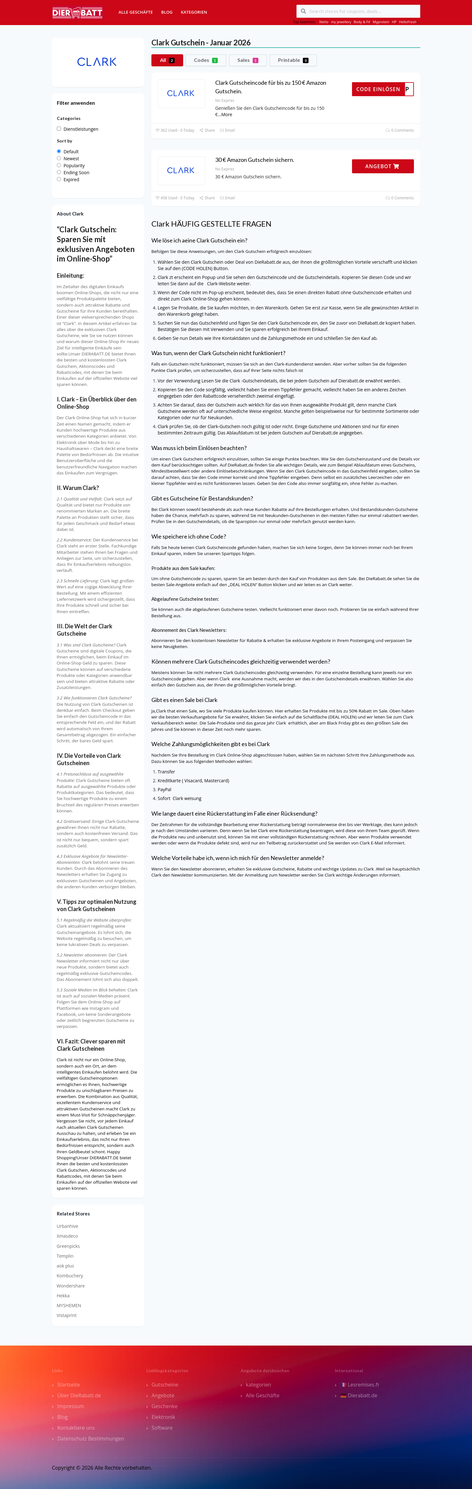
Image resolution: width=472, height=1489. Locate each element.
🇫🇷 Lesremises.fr (360, 1384)
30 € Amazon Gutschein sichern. (254, 159)
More (226, 114)
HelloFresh (407, 21)
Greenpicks (68, 1246)
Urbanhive (67, 1226)
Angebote (163, 1395)
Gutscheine (165, 1384)
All (167, 60)
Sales (247, 60)
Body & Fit (362, 21)
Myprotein (381, 21)
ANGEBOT (382, 166)
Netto (324, 21)
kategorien (258, 1384)
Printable (293, 60)
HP (394, 21)
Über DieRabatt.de (79, 1395)
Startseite (68, 1384)
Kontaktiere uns (76, 1427)
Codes (206, 60)
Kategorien (194, 12)
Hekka (63, 1296)
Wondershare (71, 1286)
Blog (167, 12)
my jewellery (341, 21)
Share (207, 130)
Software (162, 1427)
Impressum (70, 1406)
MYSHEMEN (69, 1305)
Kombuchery (70, 1276)
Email (227, 130)
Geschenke (165, 1406)
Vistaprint (67, 1315)
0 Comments (400, 130)
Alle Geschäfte (136, 12)
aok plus (65, 1266)
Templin (65, 1256)
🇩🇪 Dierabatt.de (358, 1395)
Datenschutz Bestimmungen (90, 1438)
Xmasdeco (67, 1236)
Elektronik (163, 1416)
